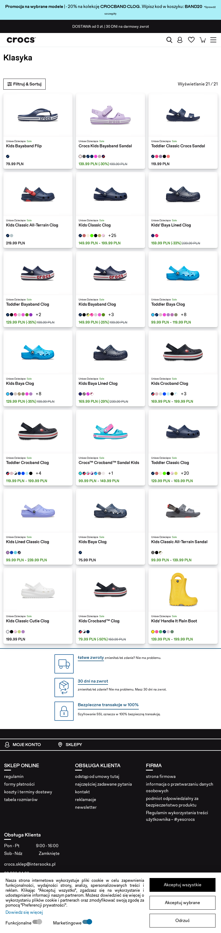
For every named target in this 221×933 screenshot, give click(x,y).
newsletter (86, 807)
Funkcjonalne (18, 923)
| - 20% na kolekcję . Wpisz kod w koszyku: (95, 6)
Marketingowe (67, 923)
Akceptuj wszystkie (182, 884)
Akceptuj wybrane (182, 902)
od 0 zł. (87, 26)
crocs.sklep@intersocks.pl (30, 864)
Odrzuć (182, 920)
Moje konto (22, 744)
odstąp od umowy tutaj (97, 776)
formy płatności (19, 784)
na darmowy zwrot (127, 26)
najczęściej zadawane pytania (103, 784)
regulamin (14, 776)
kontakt (82, 791)
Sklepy (69, 744)
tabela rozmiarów (21, 799)
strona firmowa (161, 776)
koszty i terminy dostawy (28, 791)
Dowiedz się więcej (24, 912)
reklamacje (85, 799)
